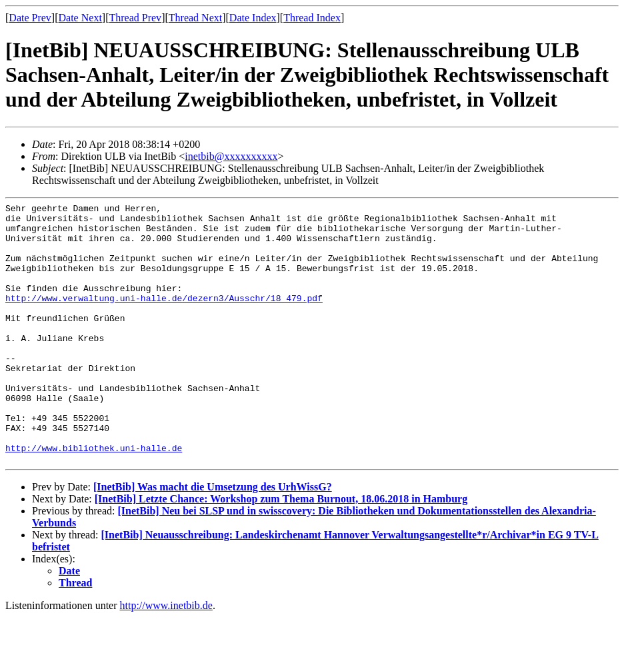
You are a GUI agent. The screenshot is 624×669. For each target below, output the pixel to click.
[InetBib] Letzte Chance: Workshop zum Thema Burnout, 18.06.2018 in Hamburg (281, 550)
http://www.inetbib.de (166, 657)
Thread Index (312, 17)
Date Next (80, 17)
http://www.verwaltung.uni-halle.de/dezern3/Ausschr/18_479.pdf (164, 318)
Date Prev (30, 17)
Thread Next (195, 17)
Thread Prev (135, 17)
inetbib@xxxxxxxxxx (231, 156)
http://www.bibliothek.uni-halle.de (93, 498)
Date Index (253, 17)
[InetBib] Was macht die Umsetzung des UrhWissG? (212, 538)
